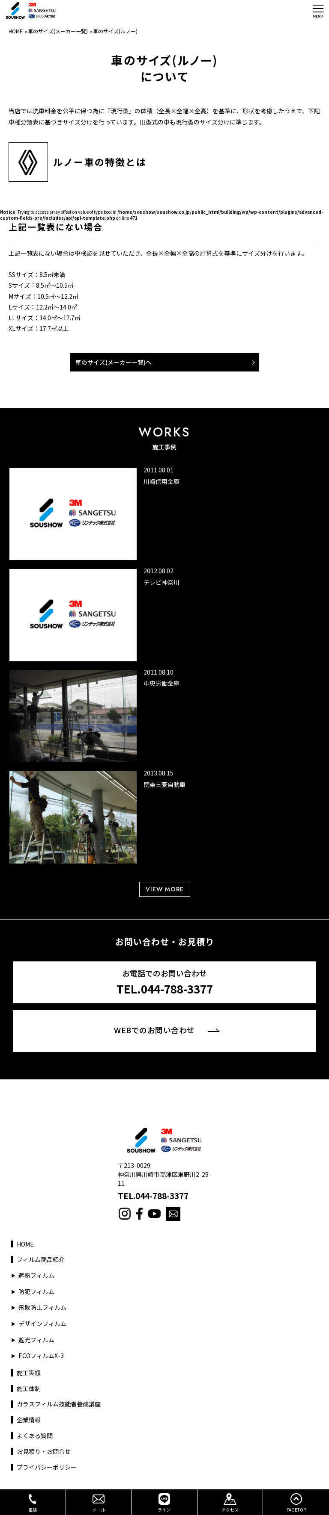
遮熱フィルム (36, 1275)
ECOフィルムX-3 (41, 1356)
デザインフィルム (42, 1324)
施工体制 (29, 1388)
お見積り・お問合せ (44, 1451)
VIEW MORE (165, 889)
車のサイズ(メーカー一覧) (58, 31)
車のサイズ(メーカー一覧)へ (113, 362)
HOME (16, 31)
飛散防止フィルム (42, 1307)
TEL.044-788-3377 (153, 1195)
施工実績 (29, 1372)
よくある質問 (35, 1435)
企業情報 (29, 1420)
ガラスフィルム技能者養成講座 (59, 1404)
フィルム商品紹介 (41, 1259)
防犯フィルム (36, 1292)
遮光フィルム (36, 1340)
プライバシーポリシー (47, 1467)
